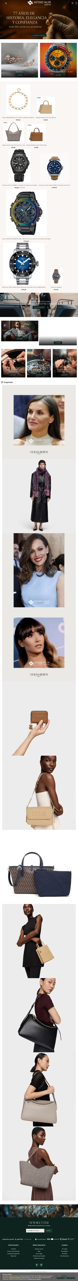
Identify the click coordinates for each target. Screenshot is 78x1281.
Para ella (57, 340)
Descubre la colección (39, 35)
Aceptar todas (60, 1278)
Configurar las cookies (34, 1279)
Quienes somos (39, 1249)
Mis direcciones (64, 1256)
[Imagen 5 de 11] (39, 719)
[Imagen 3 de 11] (39, 570)
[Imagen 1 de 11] (39, 422)
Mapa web (13, 1256)
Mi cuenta (64, 1249)
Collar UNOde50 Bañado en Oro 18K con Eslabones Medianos (18, 117)
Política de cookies (39, 1258)
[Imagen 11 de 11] (39, 1164)
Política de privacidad (39, 1256)
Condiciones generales (13, 1253)
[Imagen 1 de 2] (39, 19)
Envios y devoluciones (13, 1251)
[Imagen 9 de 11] (39, 1015)
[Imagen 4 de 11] (39, 644)
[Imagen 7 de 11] (39, 867)
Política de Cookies (14, 1277)
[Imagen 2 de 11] (39, 496)
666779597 (20, 1239)
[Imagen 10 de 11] (39, 1089)
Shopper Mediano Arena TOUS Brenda (46, 117)
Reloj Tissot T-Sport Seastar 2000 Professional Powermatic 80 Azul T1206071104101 (24, 287)
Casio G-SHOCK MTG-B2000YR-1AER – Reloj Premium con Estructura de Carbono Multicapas (26, 239)
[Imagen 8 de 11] (39, 941)
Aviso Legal (39, 1253)
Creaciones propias (13, 371)
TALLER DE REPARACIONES (39, 371)
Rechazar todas (71, 1278)
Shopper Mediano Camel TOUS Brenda (36, 145)
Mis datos (64, 1253)
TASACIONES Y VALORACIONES (65, 371)
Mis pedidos (64, 1251)
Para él (19, 336)
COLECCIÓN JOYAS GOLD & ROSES (19, 71)
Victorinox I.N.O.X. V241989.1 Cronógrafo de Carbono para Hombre (19, 185)
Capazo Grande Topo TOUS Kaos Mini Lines (13, 145)
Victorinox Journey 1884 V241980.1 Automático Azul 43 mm (54, 185)
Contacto (13, 1249)
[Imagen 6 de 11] (39, 793)
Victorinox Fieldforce (56, 287)
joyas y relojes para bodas (39, 304)
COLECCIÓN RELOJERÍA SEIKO (58, 72)
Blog (39, 1251)
